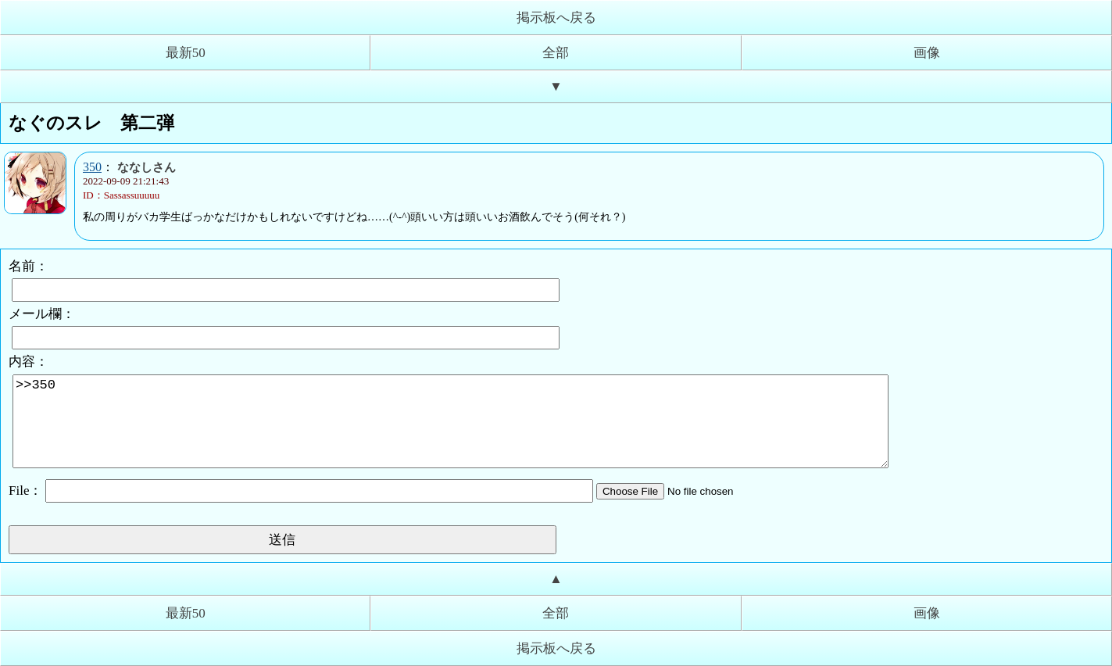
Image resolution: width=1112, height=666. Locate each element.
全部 (555, 52)
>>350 (451, 421)
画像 (927, 52)
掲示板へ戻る (556, 17)
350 (92, 167)
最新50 (186, 52)
